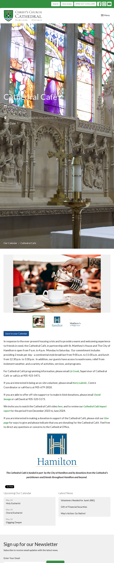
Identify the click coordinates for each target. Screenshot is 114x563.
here (60, 406)
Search (55, 4)
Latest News (65, 493)
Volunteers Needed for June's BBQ (78, 500)
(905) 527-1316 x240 (85, 4)
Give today (67, 4)
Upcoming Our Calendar (17, 493)
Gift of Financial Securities (74, 506)
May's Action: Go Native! (73, 513)
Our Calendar (10, 243)
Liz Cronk (74, 371)
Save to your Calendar (16, 333)
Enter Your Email (12, 558)
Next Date (11, 123)
